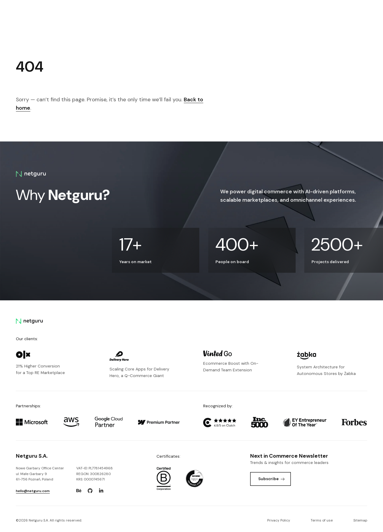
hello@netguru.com (33, 491)
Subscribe (271, 478)
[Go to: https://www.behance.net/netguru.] (79, 490)
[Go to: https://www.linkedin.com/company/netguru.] (101, 490)
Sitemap (360, 520)
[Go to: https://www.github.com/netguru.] (90, 490)
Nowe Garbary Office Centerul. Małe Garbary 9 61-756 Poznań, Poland (40, 474)
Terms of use (322, 520)
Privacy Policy (278, 520)
